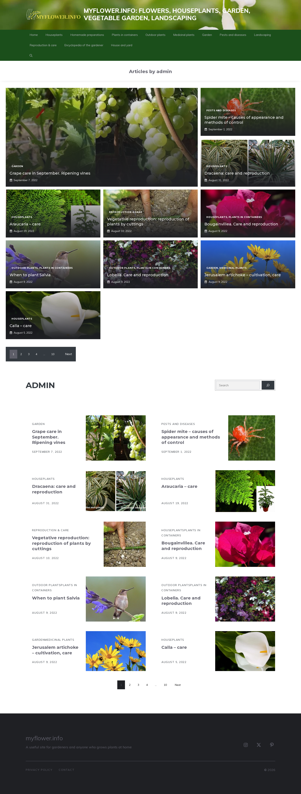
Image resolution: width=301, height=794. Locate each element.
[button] (31, 55)
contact (66, 770)
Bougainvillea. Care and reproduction (241, 224)
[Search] (268, 385)
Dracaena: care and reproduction (237, 173)
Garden (207, 35)
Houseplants (54, 35)
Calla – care (21, 325)
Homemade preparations (87, 35)
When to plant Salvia (30, 275)
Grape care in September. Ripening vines (50, 173)
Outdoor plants (155, 35)
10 (52, 354)
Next (68, 354)
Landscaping (262, 35)
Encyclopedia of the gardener (83, 45)
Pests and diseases (233, 35)
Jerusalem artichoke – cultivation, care (242, 275)
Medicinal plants (183, 35)
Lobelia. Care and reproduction (137, 275)
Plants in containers (125, 35)
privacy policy (39, 770)
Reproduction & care (43, 45)
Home (34, 35)
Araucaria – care (25, 224)
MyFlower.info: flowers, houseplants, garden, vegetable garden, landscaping (167, 14)
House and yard (121, 45)
